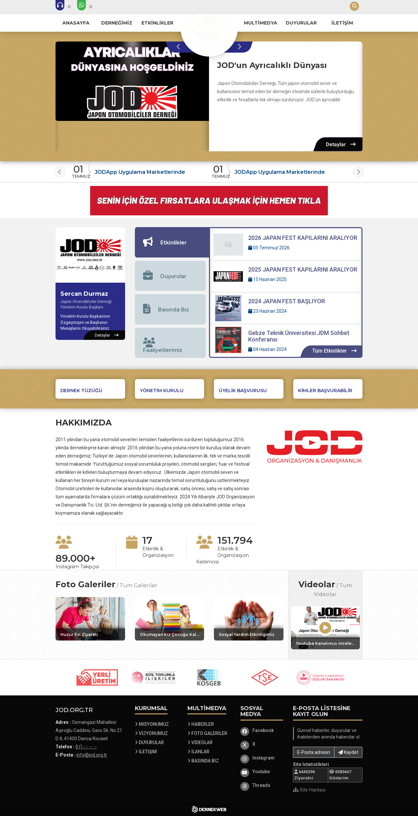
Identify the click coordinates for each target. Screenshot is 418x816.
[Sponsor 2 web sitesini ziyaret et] (153, 677)
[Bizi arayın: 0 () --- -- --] (67, 6)
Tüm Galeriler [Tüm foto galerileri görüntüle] (138, 585)
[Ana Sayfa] (209, 27)
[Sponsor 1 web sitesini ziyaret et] (97, 677)
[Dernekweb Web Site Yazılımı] (209, 809)
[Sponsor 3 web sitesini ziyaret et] (209, 677)
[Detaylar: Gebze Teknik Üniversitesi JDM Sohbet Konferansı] (286, 341)
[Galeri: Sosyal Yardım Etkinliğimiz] (248, 619)
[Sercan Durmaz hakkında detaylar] (106, 335)
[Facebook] (261, 730)
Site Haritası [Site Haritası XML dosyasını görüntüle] (309, 790)
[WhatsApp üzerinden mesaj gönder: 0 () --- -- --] (89, 6)
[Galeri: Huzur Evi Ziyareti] (90, 619)
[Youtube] (261, 771)
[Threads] (261, 785)
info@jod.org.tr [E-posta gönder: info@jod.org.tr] (91, 755)
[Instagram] (261, 758)
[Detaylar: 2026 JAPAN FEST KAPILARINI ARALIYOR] (286, 245)
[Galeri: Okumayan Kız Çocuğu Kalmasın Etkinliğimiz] (169, 619)
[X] (261, 744)
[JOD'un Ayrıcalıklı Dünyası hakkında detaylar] (132, 81)
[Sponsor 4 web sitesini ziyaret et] (264, 677)
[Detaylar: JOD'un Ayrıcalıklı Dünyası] (340, 144)
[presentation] (180, 47)
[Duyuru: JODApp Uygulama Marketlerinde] (139, 169)
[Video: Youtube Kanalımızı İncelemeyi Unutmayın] (325, 627)
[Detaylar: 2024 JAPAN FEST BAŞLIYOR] (286, 308)
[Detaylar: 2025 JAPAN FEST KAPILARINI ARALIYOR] (286, 276)
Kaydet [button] (348, 752)
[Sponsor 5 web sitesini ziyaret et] (320, 677)
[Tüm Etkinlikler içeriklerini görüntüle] (334, 351)
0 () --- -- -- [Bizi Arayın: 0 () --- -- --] (86, 746)
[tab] (172, 242)
